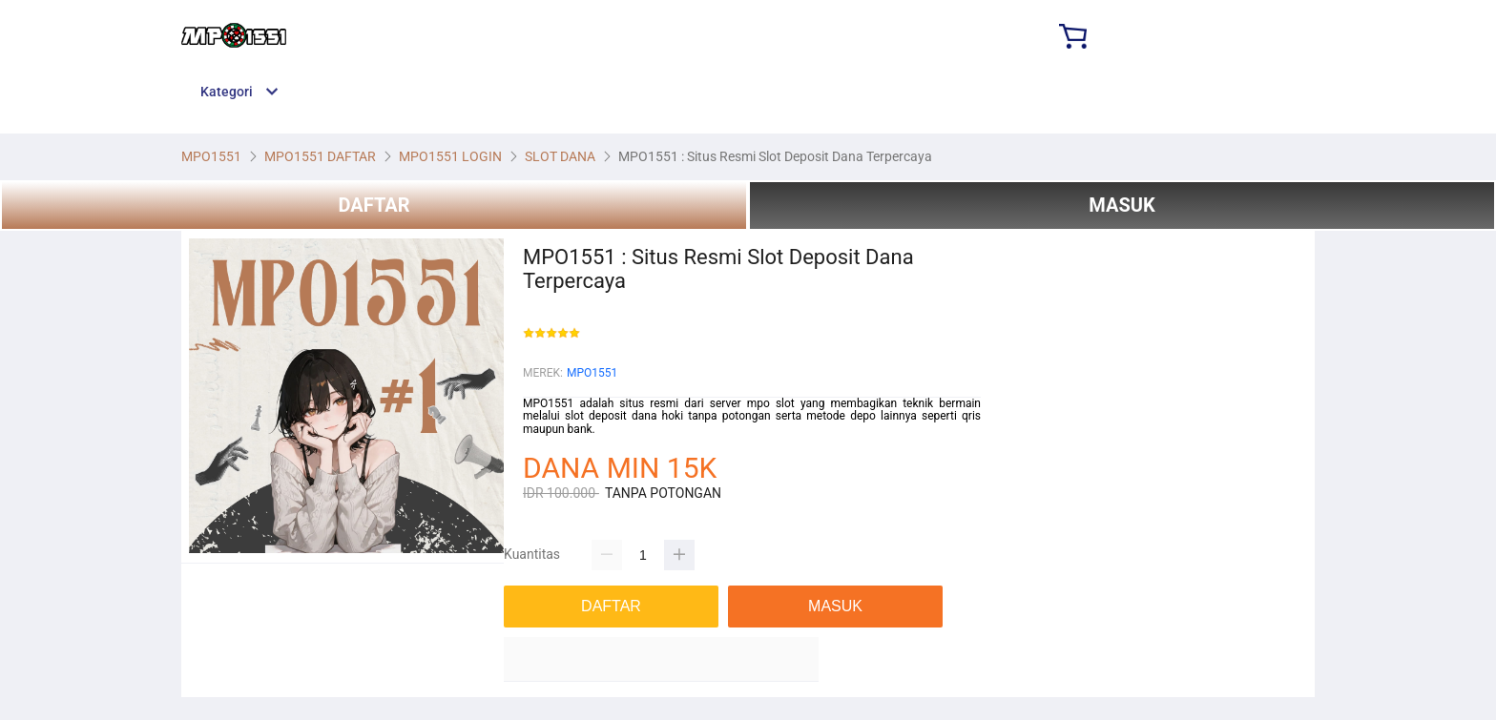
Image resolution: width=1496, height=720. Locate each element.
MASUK (1121, 205)
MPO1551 (592, 373)
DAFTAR (373, 205)
